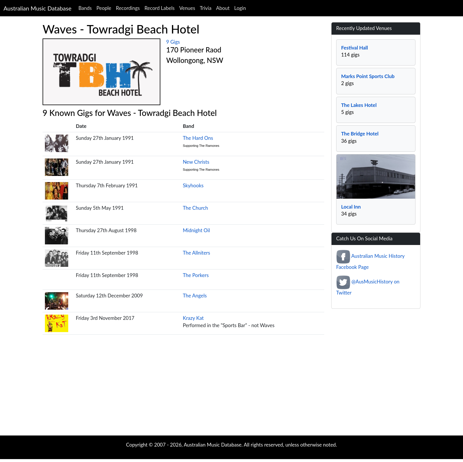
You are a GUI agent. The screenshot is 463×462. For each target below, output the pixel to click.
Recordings (128, 8)
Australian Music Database (37, 8)
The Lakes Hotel (359, 105)
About (222, 8)
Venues (187, 8)
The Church (195, 208)
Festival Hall (354, 48)
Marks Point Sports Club (367, 76)
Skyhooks (193, 185)
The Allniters (196, 253)
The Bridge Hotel (359, 134)
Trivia (205, 8)
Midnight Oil (196, 230)
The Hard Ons (198, 138)
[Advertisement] (231, 389)
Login (240, 8)
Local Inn (351, 207)
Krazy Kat (193, 318)
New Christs (196, 162)
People (104, 8)
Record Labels (159, 8)
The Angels (195, 295)
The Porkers (196, 275)
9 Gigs (173, 42)
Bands (85, 8)
